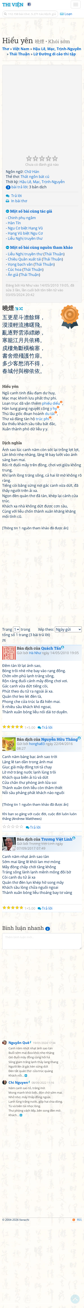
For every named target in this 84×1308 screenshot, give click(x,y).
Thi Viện (12, 4)
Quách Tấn (52, 732)
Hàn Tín (14, 307)
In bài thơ (19, 285)
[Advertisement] (42, 68)
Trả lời (16, 280)
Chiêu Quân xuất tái (24, 343)
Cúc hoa (15, 353)
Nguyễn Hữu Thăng (61, 823)
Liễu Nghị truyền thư (25, 322)
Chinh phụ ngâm (22, 302)
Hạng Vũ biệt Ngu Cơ (25, 317)
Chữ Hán (31, 256)
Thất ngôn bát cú (35, 260)
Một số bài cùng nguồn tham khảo (39, 332)
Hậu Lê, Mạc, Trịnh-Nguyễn (42, 266)
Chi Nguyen (18, 1166)
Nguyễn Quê (19, 1127)
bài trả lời (16, 271)
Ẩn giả (13, 359)
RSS (77, 1304)
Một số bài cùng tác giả (29, 296)
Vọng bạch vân (20, 348)
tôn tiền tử (49, 374)
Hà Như (26, 369)
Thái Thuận (54, 338)
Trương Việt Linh (58, 923)
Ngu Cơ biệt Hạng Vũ (25, 312)
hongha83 (37, 828)
